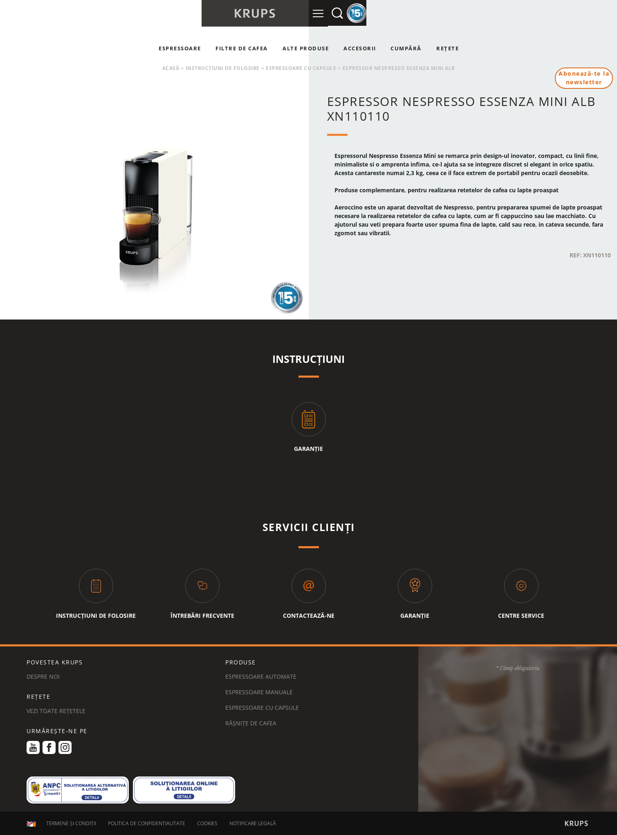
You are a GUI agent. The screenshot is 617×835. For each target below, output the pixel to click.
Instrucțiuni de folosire (223, 68)
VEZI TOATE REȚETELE (56, 711)
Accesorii (359, 48)
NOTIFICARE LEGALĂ (252, 823)
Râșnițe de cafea (250, 723)
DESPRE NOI (43, 676)
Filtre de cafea (241, 48)
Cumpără (406, 48)
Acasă (170, 68)
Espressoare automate (260, 676)
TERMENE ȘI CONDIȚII (71, 823)
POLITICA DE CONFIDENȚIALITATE (146, 823)
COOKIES (207, 823)
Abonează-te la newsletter (584, 78)
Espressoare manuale (259, 692)
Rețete (447, 48)
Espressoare (180, 48)
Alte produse (306, 48)
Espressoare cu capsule (301, 68)
